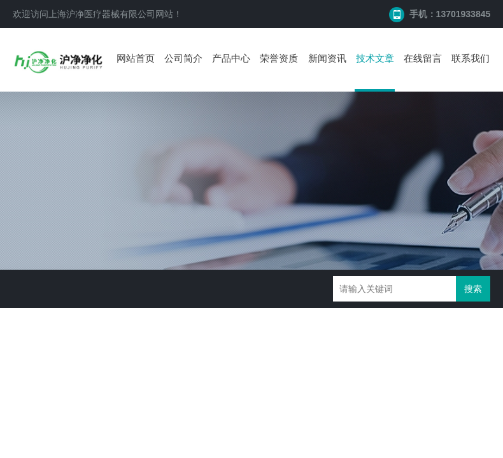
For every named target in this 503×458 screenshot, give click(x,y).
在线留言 (423, 58)
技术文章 (375, 58)
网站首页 (136, 58)
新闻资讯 (327, 58)
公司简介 (183, 58)
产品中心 (231, 58)
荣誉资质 (279, 58)
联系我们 (470, 58)
